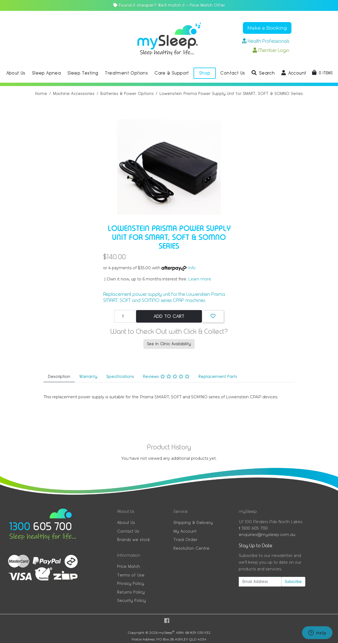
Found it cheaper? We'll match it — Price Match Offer (169, 5)
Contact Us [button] (232, 73)
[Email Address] (260, 582)
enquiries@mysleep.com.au (267, 534)
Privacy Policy (130, 583)
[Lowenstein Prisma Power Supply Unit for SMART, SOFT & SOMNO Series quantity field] (125, 316)
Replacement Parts (218, 376)
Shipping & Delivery (193, 522)
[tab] (59, 377)
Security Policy (131, 600)
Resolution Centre (191, 548)
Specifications (120, 376)
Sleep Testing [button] (82, 73)
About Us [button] (15, 73)
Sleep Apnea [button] (46, 73)
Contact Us (128, 531)
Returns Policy (131, 592)
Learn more (199, 279)
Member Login (271, 50)
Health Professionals (265, 41)
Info (191, 267)
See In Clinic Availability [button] (169, 344)
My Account (185, 531)
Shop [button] (205, 73)
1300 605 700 (253, 528)
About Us (126, 522)
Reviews (166, 376)
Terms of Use (130, 575)
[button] (263, 73)
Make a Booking (267, 28)
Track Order (185, 539)
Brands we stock (133, 539)
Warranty (88, 376)
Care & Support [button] (171, 73)
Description (59, 376)
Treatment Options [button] (126, 73)
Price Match (128, 566)
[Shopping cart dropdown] (322, 73)
